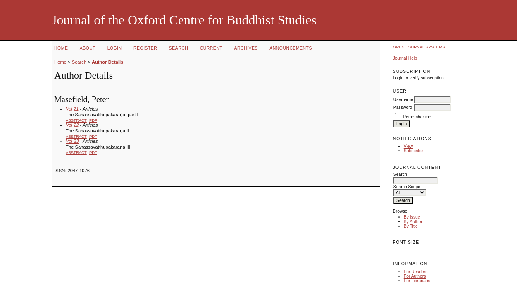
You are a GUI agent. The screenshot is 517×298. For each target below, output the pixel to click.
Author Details (107, 62)
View (408, 146)
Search (178, 48)
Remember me (417, 117)
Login (114, 48)
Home (61, 48)
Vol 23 (72, 141)
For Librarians (417, 281)
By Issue (412, 217)
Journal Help (405, 58)
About (87, 48)
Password (402, 107)
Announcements (290, 48)
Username (403, 99)
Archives (246, 48)
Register (145, 48)
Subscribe (413, 151)
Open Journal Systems (419, 47)
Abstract (76, 120)
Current (211, 48)
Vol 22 (72, 125)
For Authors (415, 276)
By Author (413, 221)
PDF (93, 120)
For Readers (416, 271)
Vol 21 (72, 108)
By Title (411, 226)
